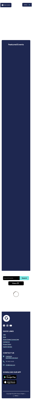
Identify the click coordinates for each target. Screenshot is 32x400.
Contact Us (6, 342)
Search (24, 278)
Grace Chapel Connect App (11, 339)
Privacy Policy (7, 344)
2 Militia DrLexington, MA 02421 (12, 357)
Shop (4, 337)
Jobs (4, 334)
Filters (15, 283)
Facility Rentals (7, 347)
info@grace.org (10, 365)
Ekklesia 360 (16, 396)
